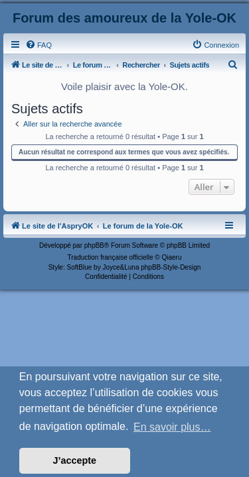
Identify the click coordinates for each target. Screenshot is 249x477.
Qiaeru (171, 257)
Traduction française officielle (110, 257)
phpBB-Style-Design (171, 267)
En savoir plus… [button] (172, 427)
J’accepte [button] (75, 460)
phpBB (94, 245)
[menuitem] (38, 45)
